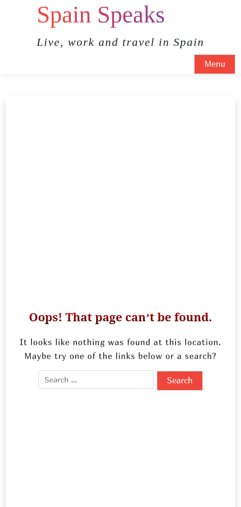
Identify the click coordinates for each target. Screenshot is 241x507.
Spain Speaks (101, 14)
